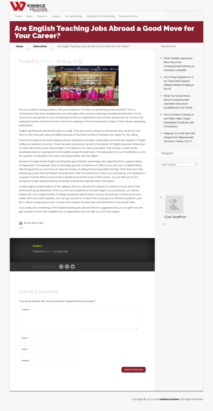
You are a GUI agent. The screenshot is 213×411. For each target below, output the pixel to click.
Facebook (67, 266)
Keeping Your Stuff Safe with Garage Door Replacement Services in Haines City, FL (179, 137)
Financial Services (128, 16)
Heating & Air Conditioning (100, 16)
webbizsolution (169, 402)
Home (18, 16)
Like (21, 227)
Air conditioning (73, 16)
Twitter (72, 266)
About (29, 16)
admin (46, 61)
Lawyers (56, 16)
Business (42, 16)
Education (40, 46)
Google (61, 266)
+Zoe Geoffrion (166, 192)
